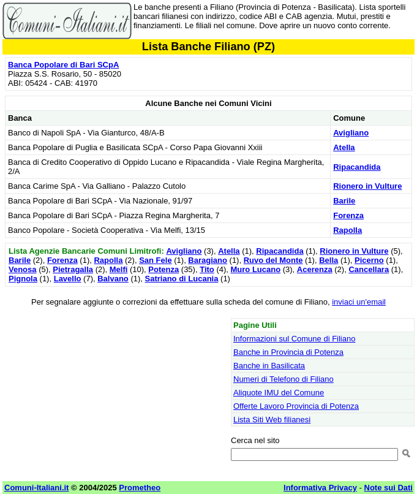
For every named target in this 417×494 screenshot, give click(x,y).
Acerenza (314, 269)
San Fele (155, 260)
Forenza (348, 215)
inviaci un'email (359, 301)
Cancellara (368, 269)
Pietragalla (73, 269)
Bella (328, 260)
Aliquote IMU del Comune (278, 392)
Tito (207, 269)
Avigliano (351, 132)
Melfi (119, 269)
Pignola (23, 278)
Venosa (23, 269)
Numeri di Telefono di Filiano (283, 379)
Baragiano (207, 260)
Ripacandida (356, 167)
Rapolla (347, 230)
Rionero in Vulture (367, 186)
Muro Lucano (256, 269)
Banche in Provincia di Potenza (288, 352)
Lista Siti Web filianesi (271, 419)
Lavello (67, 278)
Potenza (163, 269)
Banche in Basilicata (269, 365)
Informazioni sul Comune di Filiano (294, 338)
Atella (344, 147)
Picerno (369, 260)
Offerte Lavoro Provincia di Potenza (296, 406)
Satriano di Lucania (182, 278)
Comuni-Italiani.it (36, 487)
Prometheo (139, 487)
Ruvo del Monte (273, 260)
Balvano (113, 278)
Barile (344, 200)
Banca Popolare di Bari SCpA (63, 64)
